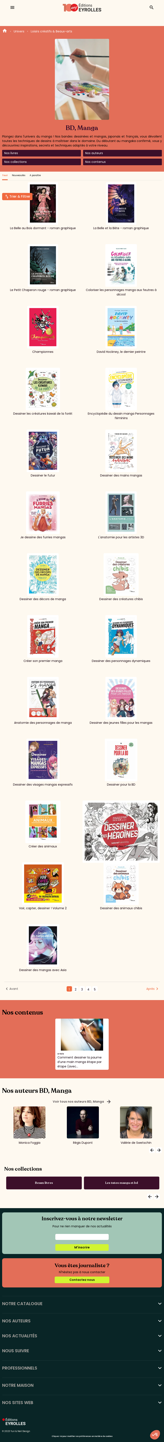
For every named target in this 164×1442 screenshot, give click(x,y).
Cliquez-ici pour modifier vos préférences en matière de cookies (82, 1436)
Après (150, 989)
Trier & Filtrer (19, 196)
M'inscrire (82, 1247)
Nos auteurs (94, 153)
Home (4, 31)
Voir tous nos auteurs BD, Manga (82, 1101)
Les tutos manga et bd (121, 1183)
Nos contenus (95, 162)
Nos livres (11, 153)
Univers (19, 31)
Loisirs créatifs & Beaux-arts (51, 31)
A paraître (35, 175)
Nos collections (15, 162)
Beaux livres (44, 1183)
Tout (5, 175)
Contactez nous (82, 1280)
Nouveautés (18, 175)
